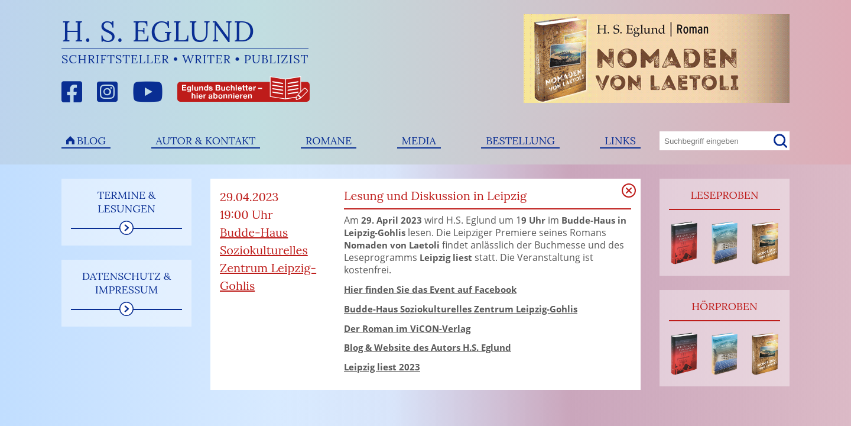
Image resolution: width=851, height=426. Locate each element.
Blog (91, 140)
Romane (329, 140)
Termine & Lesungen (127, 201)
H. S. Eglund (158, 31)
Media (419, 140)
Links (620, 140)
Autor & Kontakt (206, 140)
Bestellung (520, 140)
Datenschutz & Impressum (126, 282)
